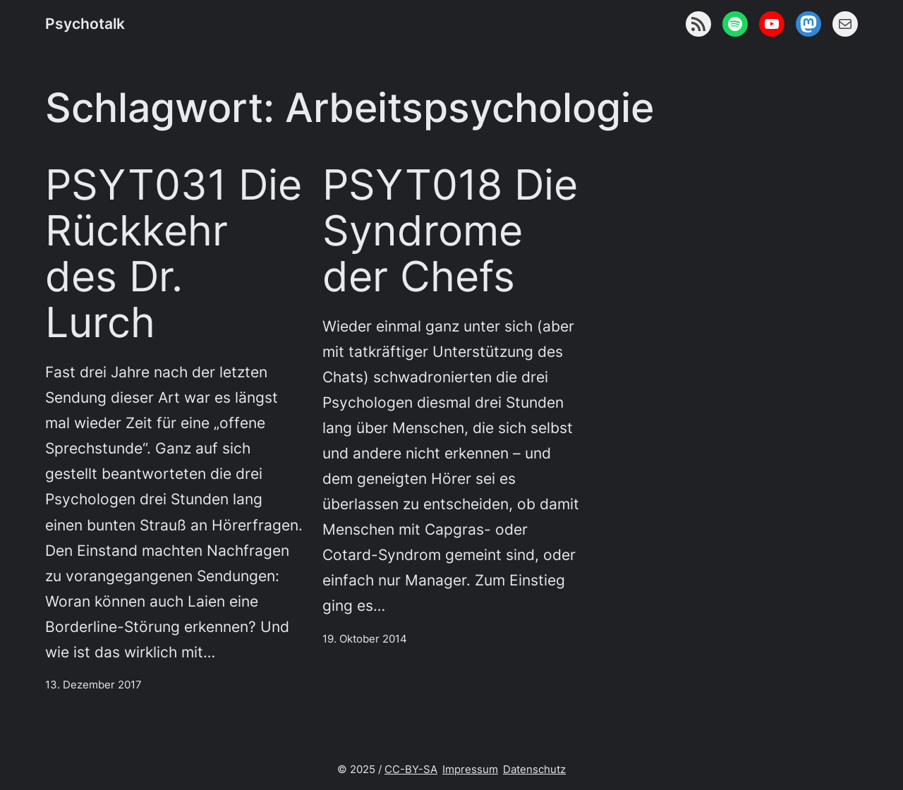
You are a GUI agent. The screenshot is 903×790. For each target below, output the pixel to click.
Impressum (470, 769)
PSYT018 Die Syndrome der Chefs (450, 231)
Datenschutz (534, 769)
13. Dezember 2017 (93, 684)
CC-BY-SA (410, 769)
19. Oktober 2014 (364, 638)
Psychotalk (85, 23)
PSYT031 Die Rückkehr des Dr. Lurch (173, 254)
